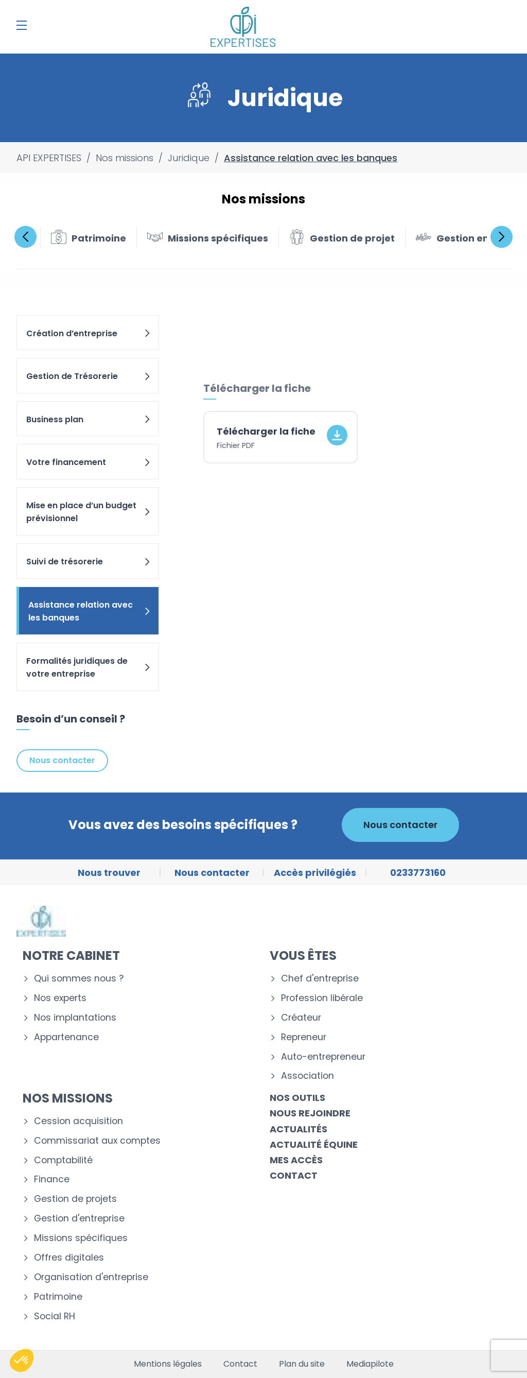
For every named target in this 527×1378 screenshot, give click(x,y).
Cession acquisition (78, 1121)
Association (307, 1076)
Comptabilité (63, 1160)
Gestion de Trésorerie (88, 376)
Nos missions (68, 1098)
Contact (294, 1175)
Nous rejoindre (310, 1113)
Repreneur (303, 1037)
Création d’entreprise (88, 333)
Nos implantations (75, 1018)
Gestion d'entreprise (79, 1219)
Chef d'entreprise (320, 979)
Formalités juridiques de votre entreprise (88, 667)
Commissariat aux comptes (97, 1141)
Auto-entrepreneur (323, 1057)
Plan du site (302, 1364)
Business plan (88, 419)
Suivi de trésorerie (88, 561)
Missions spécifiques (81, 1238)
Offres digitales (69, 1258)
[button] (21, 1360)
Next (501, 237)
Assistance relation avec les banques (89, 611)
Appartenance (66, 1037)
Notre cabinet (71, 955)
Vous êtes (303, 955)
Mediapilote (370, 1364)
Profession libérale (322, 998)
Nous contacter (62, 760)
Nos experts (60, 998)
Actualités (298, 1129)
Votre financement (88, 462)
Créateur (301, 1018)
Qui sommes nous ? (79, 979)
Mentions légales (168, 1364)
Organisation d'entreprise (91, 1277)
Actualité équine (314, 1144)
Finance (51, 1179)
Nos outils (297, 1097)
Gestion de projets (75, 1199)
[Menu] (21, 25)
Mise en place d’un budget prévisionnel (88, 512)
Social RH (54, 1316)
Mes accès (296, 1159)
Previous (25, 237)
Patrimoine (58, 1297)
